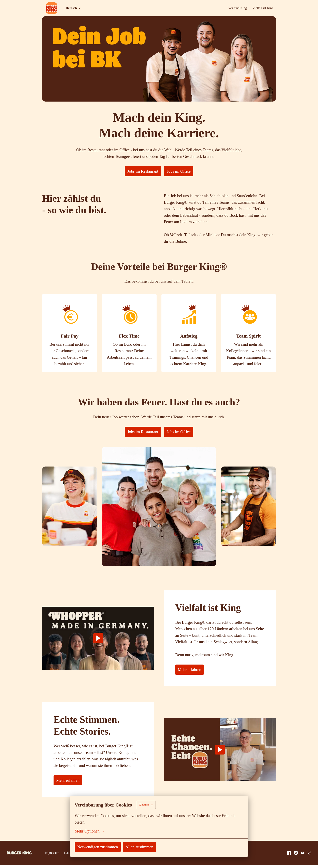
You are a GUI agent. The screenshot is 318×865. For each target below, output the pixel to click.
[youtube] (302, 852)
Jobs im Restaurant (141, 171)
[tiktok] (309, 852)
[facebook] (289, 852)
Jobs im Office (181, 171)
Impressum (52, 853)
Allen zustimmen (145, 846)
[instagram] (295, 852)
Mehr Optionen (91, 831)
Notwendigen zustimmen (100, 846)
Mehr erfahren (191, 682)
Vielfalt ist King (262, 8)
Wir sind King (236, 8)
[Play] (98, 648)
